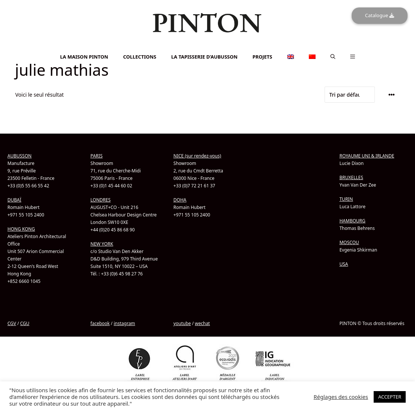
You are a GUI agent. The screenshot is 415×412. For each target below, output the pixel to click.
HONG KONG (21, 229)
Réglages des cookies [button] (341, 396)
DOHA (180, 200)
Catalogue (379, 15)
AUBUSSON (19, 156)
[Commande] (349, 95)
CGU (24, 323)
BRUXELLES (351, 177)
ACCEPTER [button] (389, 396)
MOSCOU (349, 242)
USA (343, 264)
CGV (11, 323)
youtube (182, 323)
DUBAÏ (14, 200)
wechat (202, 323)
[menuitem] (207, 47)
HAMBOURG (352, 221)
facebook (100, 323)
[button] (333, 56)
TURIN (346, 199)
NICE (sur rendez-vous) (197, 156)
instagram (124, 323)
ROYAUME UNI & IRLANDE (366, 156)
